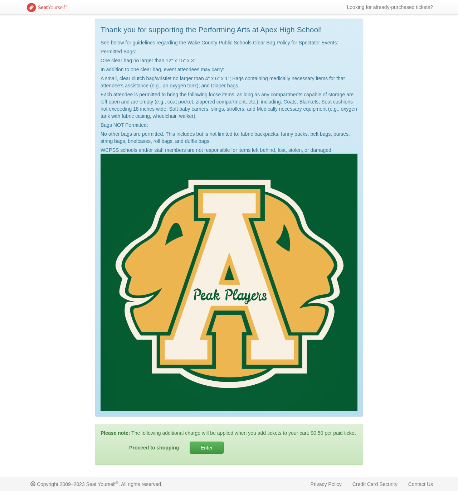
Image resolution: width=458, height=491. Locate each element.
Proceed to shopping (154, 448)
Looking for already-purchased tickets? (390, 7)
